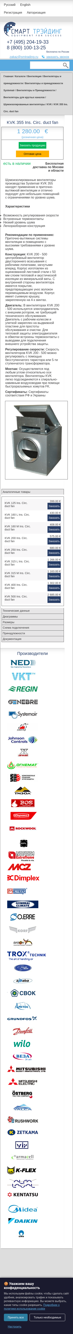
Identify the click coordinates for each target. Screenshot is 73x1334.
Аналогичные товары (16, 491)
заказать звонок (57, 56)
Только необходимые (47, 1317)
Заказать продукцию (32, 145)
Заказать (54, 506)
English (25, 4)
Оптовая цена (32, 153)
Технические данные (16, 610)
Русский (9, 4)
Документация (12, 639)
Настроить (14, 1326)
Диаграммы (10, 616)
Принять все (16, 1317)
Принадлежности (14, 633)
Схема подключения (16, 627)
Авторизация (36, 12)
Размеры (8, 622)
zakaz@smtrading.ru (24, 56)
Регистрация (13, 12)
